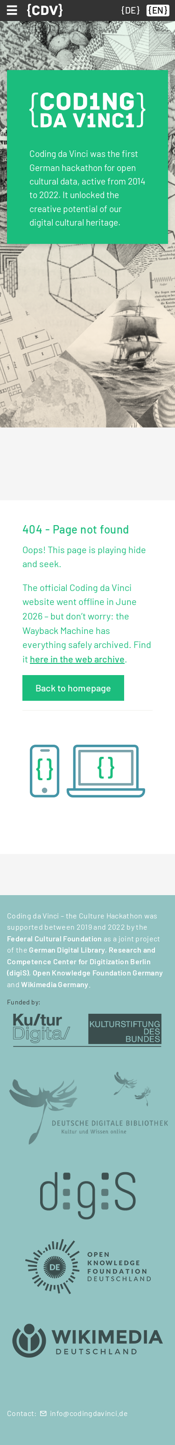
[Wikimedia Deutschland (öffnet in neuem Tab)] (87, 1341)
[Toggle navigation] (13, 10)
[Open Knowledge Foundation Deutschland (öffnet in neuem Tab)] (88, 1266)
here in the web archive (77, 658)
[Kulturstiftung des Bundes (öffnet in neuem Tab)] (87, 1029)
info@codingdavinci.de (89, 1413)
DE (130, 10)
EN (157, 10)
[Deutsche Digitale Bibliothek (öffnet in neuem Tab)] (87, 1107)
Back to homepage (73, 687)
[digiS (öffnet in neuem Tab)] (88, 1191)
